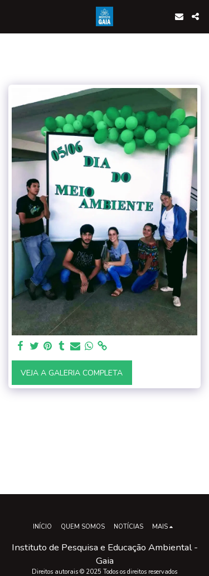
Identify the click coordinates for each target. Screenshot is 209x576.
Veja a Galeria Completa (72, 373)
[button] (12, 15)
